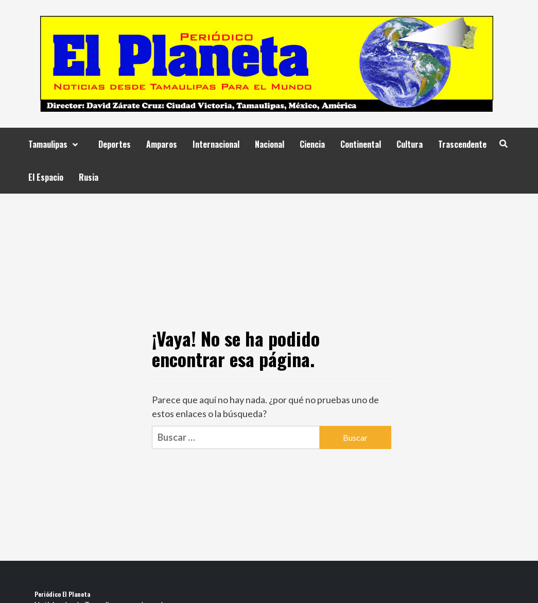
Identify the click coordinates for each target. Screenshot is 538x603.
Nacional (269, 144)
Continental (360, 144)
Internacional (216, 144)
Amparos (161, 144)
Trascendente (462, 144)
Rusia (88, 177)
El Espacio (45, 177)
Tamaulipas (55, 144)
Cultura (409, 144)
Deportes (114, 144)
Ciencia (312, 144)
